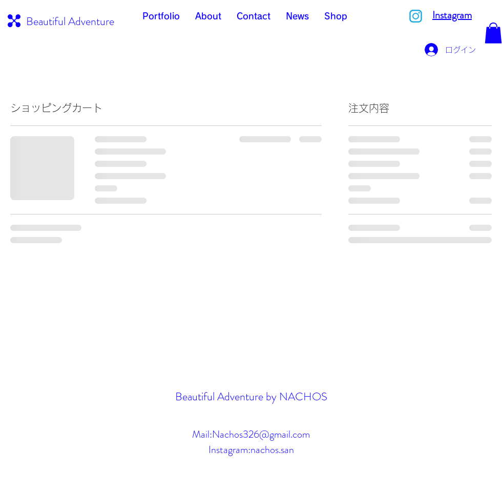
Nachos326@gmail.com (261, 434)
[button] (493, 33)
